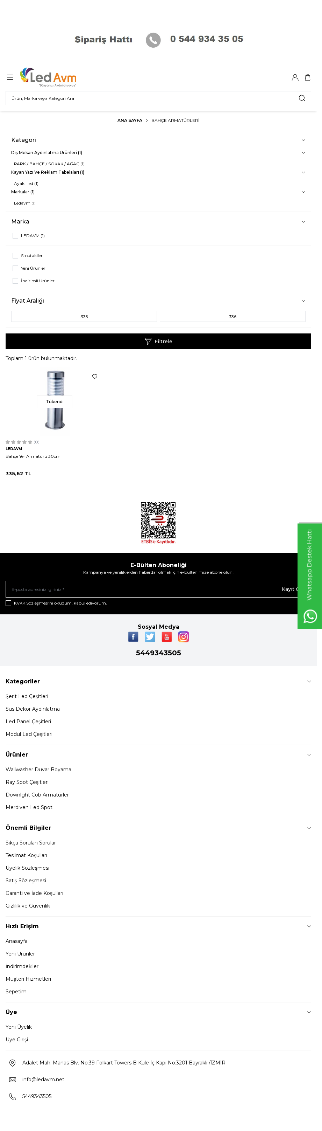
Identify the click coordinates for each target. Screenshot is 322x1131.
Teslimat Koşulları (26, 855)
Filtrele (158, 341)
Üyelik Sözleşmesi (27, 868)
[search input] (158, 98)
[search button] (302, 98)
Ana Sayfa (129, 120)
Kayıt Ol (291, 589)
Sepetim (16, 991)
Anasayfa (17, 941)
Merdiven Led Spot (29, 807)
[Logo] (53, 77)
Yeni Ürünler (20, 954)
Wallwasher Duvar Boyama (38, 769)
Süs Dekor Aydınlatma (33, 709)
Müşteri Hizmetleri (28, 979)
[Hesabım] (295, 77)
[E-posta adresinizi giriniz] (158, 589)
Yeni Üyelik (19, 1027)
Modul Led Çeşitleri (29, 734)
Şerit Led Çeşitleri (27, 696)
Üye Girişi (17, 1039)
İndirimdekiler (22, 966)
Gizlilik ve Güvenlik (28, 906)
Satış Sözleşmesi (26, 880)
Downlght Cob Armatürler (37, 795)
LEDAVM (14, 449)
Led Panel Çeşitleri (28, 721)
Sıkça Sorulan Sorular (31, 843)
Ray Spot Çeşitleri (27, 782)
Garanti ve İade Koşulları (34, 893)
